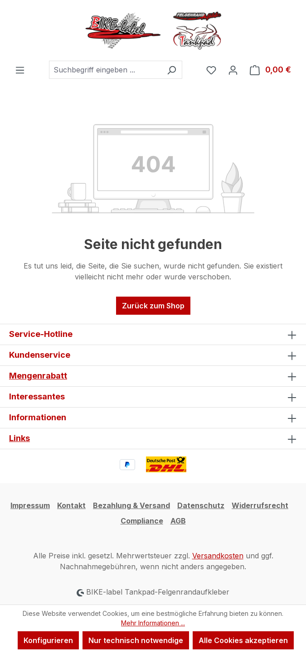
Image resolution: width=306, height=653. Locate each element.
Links (19, 438)
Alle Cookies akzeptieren (243, 640)
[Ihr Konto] (233, 70)
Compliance (142, 520)
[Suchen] (171, 70)
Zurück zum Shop (153, 305)
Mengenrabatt (38, 375)
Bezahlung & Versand (131, 505)
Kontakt (71, 505)
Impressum (30, 505)
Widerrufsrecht (260, 505)
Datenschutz (200, 505)
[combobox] (105, 70)
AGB (178, 520)
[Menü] (20, 70)
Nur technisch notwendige (135, 640)
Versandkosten (217, 555)
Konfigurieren (48, 640)
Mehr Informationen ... (153, 623)
